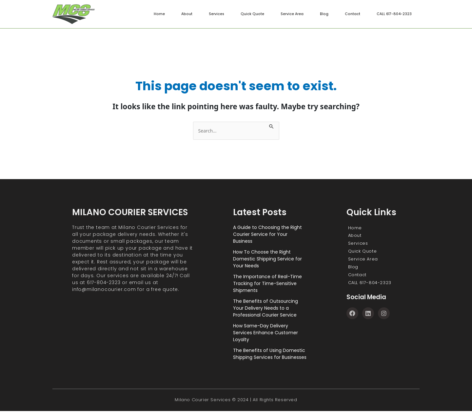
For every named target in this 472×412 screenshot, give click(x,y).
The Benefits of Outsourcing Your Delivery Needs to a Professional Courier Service (265, 308)
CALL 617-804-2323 (394, 14)
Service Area (292, 14)
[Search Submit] (275, 125)
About (188, 14)
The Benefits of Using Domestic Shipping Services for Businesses (269, 354)
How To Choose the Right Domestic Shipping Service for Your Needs (267, 259)
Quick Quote (253, 14)
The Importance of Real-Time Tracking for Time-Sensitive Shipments (267, 284)
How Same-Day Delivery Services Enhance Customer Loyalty (265, 333)
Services (218, 14)
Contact (352, 14)
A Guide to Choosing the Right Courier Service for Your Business (267, 234)
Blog (324, 14)
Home (161, 14)
